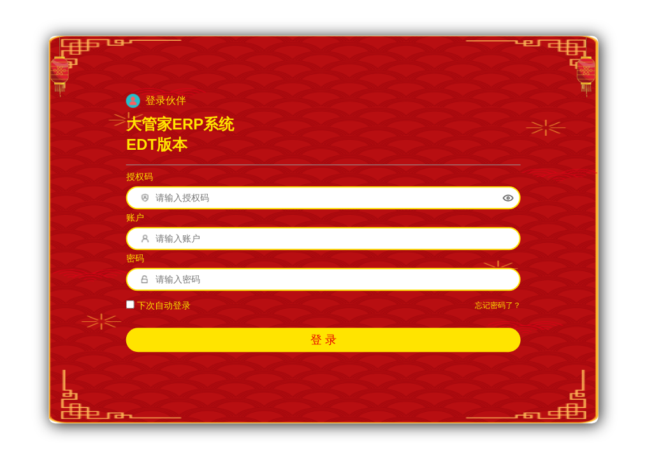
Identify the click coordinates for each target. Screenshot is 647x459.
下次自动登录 (158, 306)
